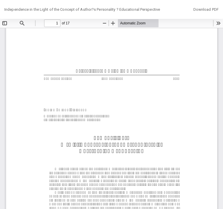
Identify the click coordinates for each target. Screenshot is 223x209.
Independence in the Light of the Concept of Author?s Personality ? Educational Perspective (82, 9)
